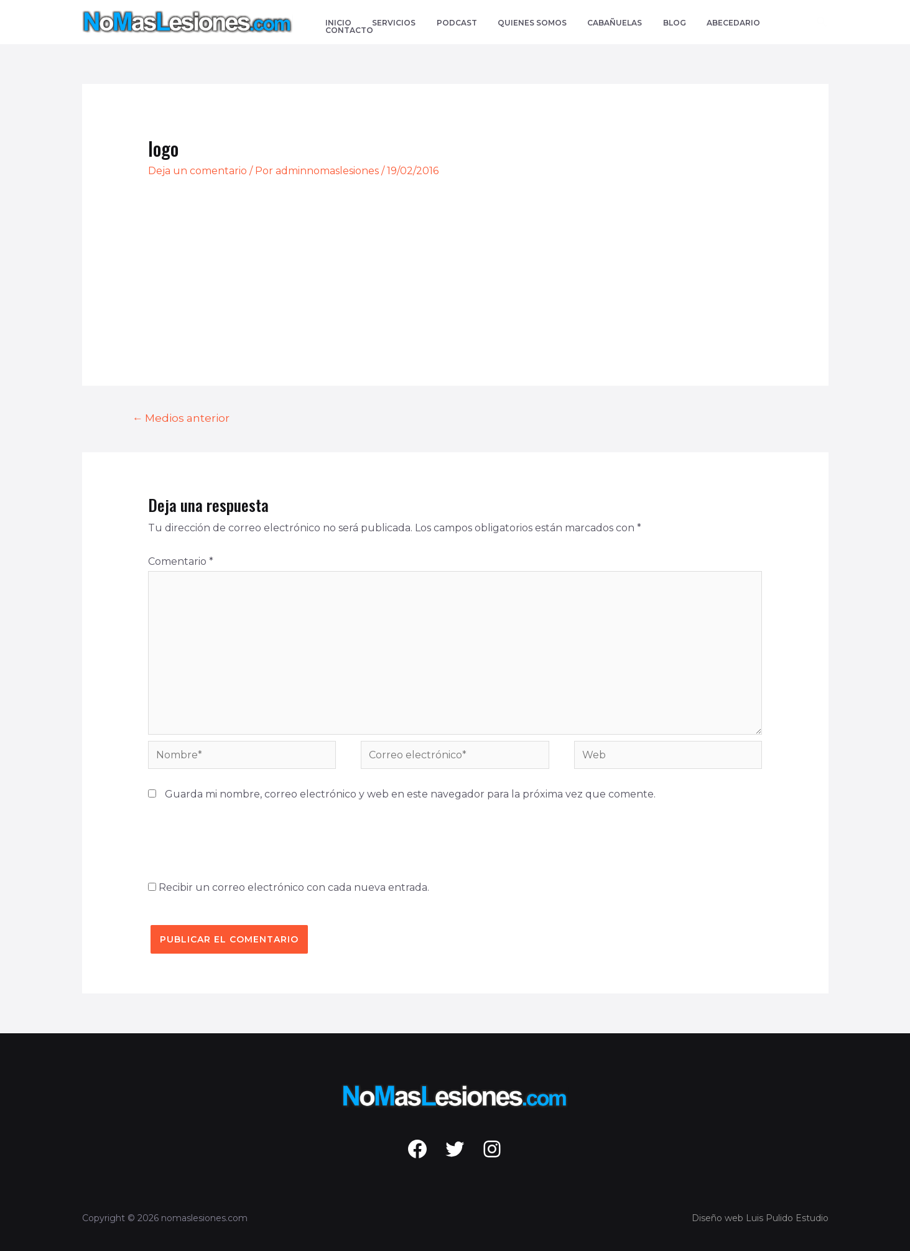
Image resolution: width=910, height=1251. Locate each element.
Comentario (180, 561)
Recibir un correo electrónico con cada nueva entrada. (294, 887)
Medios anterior (181, 417)
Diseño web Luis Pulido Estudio (760, 1218)
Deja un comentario (197, 171)
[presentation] (242, 838)
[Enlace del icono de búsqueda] (822, 22)
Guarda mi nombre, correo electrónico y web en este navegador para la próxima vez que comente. (410, 794)
